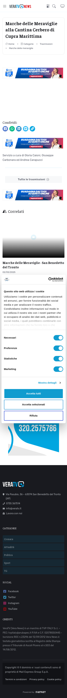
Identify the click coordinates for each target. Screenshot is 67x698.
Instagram (11, 603)
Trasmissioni (46, 44)
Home (9, 44)
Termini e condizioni (16, 679)
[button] (56, 6)
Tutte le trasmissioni (33, 179)
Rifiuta (33, 415)
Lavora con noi (12, 513)
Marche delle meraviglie (21, 48)
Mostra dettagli (47, 382)
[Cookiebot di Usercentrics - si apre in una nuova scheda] (48, 279)
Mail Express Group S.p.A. (34, 671)
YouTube (10, 609)
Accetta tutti (33, 393)
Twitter (9, 597)
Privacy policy (37, 679)
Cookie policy (54, 679)
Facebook (11, 591)
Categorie (27, 44)
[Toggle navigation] (5, 6)
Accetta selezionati (33, 404)
